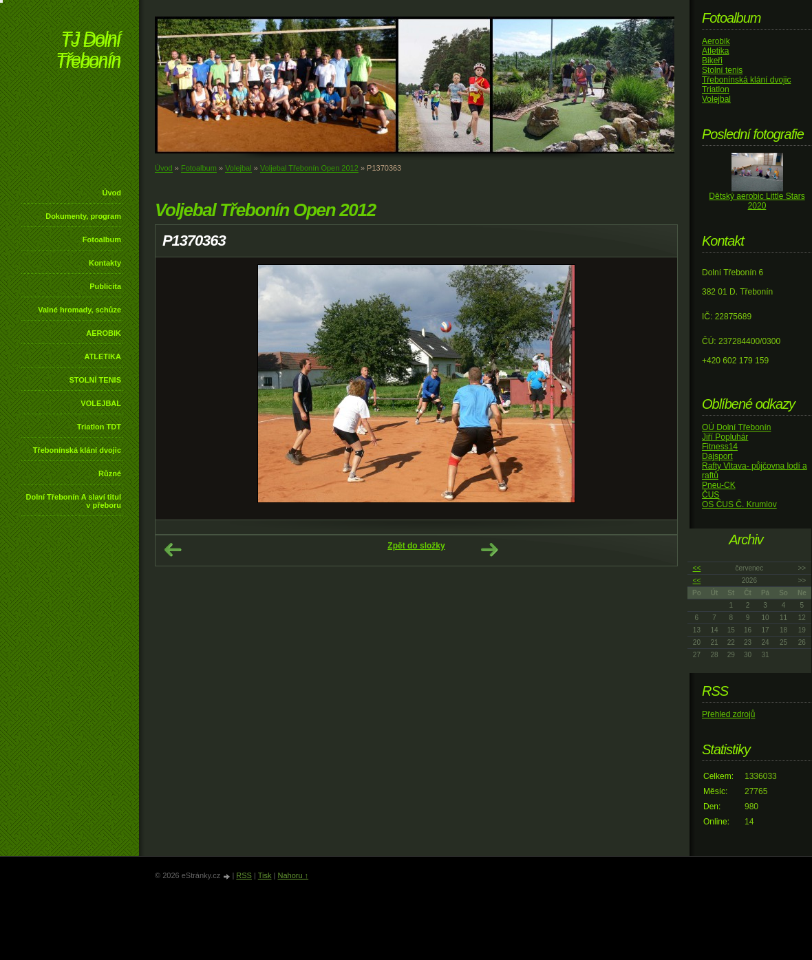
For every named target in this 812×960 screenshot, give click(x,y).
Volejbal (238, 168)
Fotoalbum (102, 239)
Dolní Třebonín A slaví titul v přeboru (73, 501)
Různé (109, 473)
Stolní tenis (722, 70)
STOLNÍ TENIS (95, 380)
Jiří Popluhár (725, 437)
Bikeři (712, 60)
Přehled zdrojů (728, 714)
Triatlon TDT (99, 427)
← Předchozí (172, 550)
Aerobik (716, 41)
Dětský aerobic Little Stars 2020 (756, 201)
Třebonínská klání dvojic (77, 450)
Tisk (265, 875)
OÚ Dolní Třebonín (736, 427)
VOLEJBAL (101, 403)
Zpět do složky (416, 546)
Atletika (715, 51)
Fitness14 (720, 446)
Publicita (105, 286)
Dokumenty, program (83, 216)
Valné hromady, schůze (79, 310)
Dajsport (717, 456)
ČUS (710, 495)
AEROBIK (103, 333)
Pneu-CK (719, 485)
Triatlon (715, 89)
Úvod (112, 193)
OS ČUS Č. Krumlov (739, 504)
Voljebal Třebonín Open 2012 (309, 168)
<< (697, 568)
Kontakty (105, 263)
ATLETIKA (102, 356)
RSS (244, 875)
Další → (489, 550)
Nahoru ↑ (292, 875)
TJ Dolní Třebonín (88, 51)
